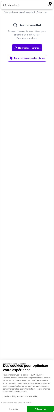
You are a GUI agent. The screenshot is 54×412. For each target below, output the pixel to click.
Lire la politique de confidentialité (20, 396)
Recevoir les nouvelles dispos (27, 58)
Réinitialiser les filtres (27, 48)
